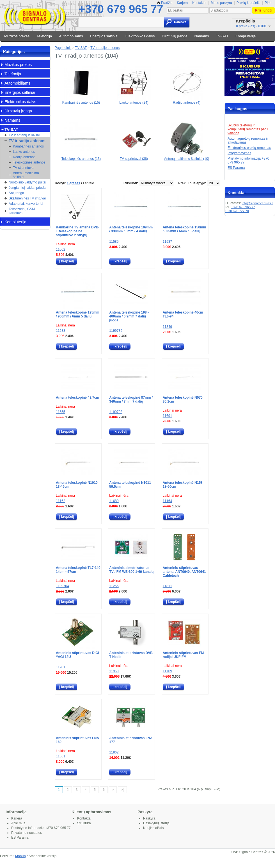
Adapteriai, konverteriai (26, 204)
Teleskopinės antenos (29, 162)
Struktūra (84, 823)
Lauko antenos (24, 152)
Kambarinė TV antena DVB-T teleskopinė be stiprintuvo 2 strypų (77, 231)
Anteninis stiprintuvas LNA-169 (78, 740)
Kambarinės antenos (28, 146)
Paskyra (149, 818)
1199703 (115, 412)
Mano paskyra (221, 3)
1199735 (115, 331)
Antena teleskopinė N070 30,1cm (183, 399)
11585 (113, 242)
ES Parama (236, 168)
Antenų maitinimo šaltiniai (26, 175)
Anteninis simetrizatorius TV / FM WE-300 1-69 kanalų (131, 570)
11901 (60, 667)
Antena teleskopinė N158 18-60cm (183, 485)
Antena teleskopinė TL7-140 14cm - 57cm (78, 570)
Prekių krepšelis (248, 3)
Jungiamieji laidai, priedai (27, 188)
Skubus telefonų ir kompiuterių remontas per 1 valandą (248, 129)
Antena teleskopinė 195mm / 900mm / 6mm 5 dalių (77, 314)
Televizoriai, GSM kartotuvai (22, 211)
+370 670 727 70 (237, 211)
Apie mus (18, 823)
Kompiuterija (245, 36)
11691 (167, 416)
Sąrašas (73, 183)
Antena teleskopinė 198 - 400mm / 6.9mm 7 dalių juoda (129, 316)
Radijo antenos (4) (186, 101)
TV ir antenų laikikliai (24, 135)
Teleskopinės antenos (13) (81, 157)
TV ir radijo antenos (27, 141)
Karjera (182, 3)
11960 (113, 671)
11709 (167, 671)
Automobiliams (71, 36)
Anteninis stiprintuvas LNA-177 (131, 740)
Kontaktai (199, 3)
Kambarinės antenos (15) (81, 101)
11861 (60, 756)
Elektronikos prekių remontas (249, 148)
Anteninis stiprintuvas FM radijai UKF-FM (183, 655)
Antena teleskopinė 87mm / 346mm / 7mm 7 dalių (131, 399)
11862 (113, 752)
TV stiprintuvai (23, 168)
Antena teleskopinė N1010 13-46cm (77, 485)
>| (122, 790)
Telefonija (44, 36)
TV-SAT (222, 36)
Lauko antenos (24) (134, 101)
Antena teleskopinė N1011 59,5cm (130, 485)
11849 (167, 327)
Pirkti (268, 3)
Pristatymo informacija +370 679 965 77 (41, 828)
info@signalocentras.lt (257, 203)
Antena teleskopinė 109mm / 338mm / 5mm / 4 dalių (131, 229)
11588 (60, 331)
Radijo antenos (24, 157)
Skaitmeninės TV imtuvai (27, 198)
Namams (201, 36)
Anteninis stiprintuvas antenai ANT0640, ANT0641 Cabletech (184, 572)
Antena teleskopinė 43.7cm (77, 398)
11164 (167, 501)
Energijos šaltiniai (104, 36)
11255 (113, 586)
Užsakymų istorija (156, 823)
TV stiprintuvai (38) (134, 157)
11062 (60, 249)
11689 (113, 501)
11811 (167, 586)
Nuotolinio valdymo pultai (27, 182)
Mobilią (20, 856)
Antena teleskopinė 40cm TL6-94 (183, 314)
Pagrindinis (63, 48)
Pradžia (165, 3)
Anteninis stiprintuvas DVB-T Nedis (131, 655)
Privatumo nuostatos (26, 833)
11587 (167, 242)
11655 (60, 412)
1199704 (62, 586)
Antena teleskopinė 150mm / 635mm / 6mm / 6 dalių (184, 229)
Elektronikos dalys (140, 36)
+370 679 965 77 (121, 9)
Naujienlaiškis (153, 828)
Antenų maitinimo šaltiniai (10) (186, 157)
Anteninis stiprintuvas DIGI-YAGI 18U (78, 655)
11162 (60, 501)
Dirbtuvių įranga (174, 36)
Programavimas (239, 153)
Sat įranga (16, 193)
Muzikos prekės (16, 36)
